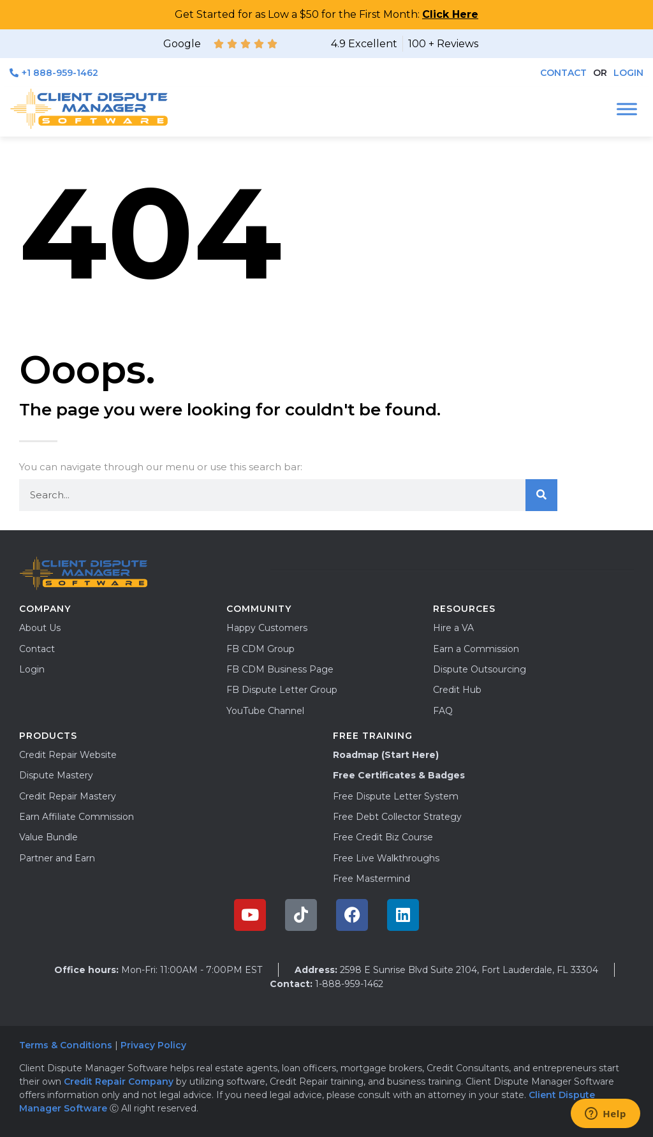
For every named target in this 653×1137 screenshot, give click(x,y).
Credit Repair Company (118, 1081)
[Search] (541, 495)
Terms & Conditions (65, 1045)
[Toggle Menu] (627, 109)
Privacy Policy (155, 1045)
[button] (600, 73)
